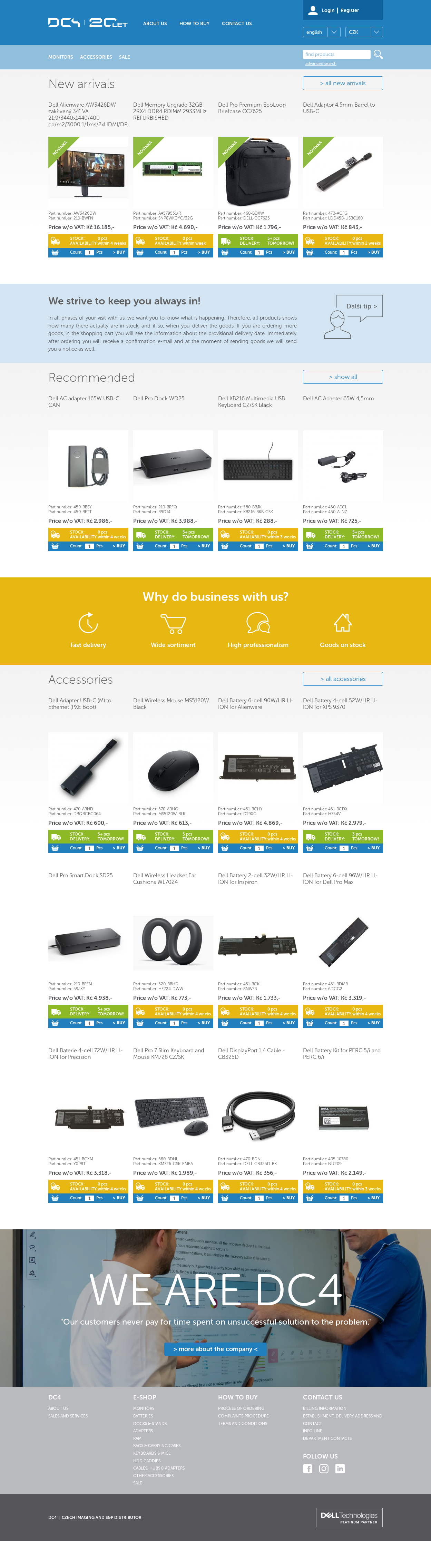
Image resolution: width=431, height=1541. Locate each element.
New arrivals (81, 83)
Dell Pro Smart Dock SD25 (80, 875)
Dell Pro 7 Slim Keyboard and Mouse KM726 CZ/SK (168, 1053)
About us (155, 24)
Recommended (91, 377)
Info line (312, 1430)
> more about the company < (215, 1349)
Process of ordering (241, 1408)
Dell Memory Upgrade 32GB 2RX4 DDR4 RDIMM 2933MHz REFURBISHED (170, 111)
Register (350, 10)
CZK (353, 32)
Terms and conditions (242, 1423)
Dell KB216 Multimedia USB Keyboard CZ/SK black (251, 401)
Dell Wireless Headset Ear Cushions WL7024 (164, 878)
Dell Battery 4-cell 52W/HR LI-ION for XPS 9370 (340, 703)
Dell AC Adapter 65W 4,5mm (338, 398)
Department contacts (327, 1438)
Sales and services (68, 1416)
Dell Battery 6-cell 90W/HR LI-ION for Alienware (255, 703)
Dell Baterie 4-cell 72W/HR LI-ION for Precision (85, 1053)
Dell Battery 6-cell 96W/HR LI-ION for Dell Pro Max (340, 878)
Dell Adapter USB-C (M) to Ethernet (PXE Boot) (79, 703)
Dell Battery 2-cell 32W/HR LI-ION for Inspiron (255, 878)
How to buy (194, 24)
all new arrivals (345, 83)
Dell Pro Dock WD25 (159, 398)
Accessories (80, 679)
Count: (76, 252)
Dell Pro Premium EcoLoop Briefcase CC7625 (252, 108)
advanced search (320, 63)
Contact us (237, 24)
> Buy (119, 252)
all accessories (346, 679)
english (314, 32)
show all (345, 377)
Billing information (324, 1408)
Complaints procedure (243, 1416)
